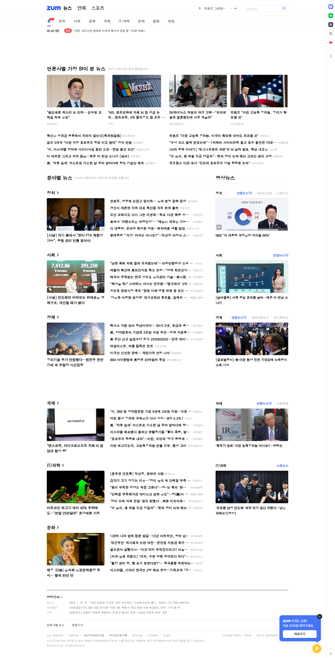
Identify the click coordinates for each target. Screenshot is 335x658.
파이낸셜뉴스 (177, 123)
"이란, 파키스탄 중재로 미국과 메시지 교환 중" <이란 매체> (109, 31)
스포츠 (97, 8)
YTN (110, 123)
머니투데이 (281, 317)
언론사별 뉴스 (55, 625)
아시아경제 (237, 123)
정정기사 (53, 597)
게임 (171, 21)
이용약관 (73, 635)
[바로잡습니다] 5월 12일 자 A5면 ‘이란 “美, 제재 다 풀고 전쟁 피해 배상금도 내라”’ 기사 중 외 (124, 607)
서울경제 (282, 403)
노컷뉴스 (282, 193)
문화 (141, 21)
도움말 (167, 635)
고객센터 (153, 635)
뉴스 (67, 8)
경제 (92, 21)
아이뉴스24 (264, 193)
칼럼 (156, 21)
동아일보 (52, 123)
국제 (107, 21)
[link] (330, 6)
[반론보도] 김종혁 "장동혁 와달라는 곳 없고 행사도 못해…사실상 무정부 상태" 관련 (118, 612)
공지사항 (137, 635)
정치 (62, 21)
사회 (77, 21)
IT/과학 (124, 21)
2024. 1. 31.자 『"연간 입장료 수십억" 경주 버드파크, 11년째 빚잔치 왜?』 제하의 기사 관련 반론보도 (129, 602)
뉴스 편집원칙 (55, 635)
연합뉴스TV (244, 193)
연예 (81, 8)
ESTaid (53, 645)
